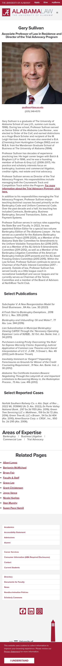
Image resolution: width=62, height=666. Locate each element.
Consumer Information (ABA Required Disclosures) (27, 557)
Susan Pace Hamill (13, 508)
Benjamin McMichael (15, 467)
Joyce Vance (10, 493)
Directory (8, 576)
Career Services (11, 552)
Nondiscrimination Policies (16, 592)
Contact (7, 562)
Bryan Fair (9, 473)
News (6, 587)
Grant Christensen (13, 488)
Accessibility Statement (14, 532)
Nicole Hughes (11, 498)
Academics (9, 527)
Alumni (7, 542)
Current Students (12, 567)
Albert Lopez (10, 462)
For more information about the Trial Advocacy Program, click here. (31, 188)
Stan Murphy (10, 503)
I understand (19, 660)
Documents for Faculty (14, 582)
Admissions (9, 537)
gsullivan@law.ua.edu (32, 107)
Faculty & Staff (11, 478)
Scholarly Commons (13, 597)
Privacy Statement (12, 651)
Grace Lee (8, 483)
